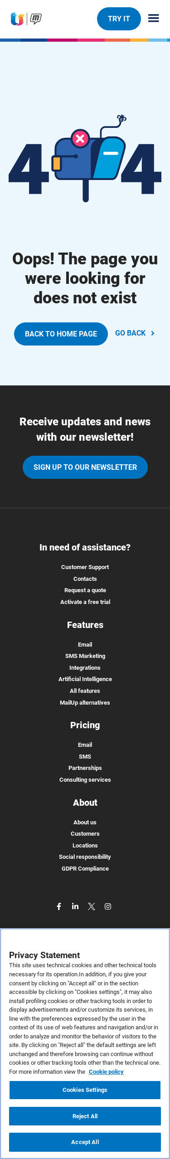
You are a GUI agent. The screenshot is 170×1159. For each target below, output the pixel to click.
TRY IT (118, 18)
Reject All (85, 1116)
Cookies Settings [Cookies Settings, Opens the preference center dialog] (85, 1089)
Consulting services (85, 779)
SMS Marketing (85, 656)
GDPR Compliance (85, 868)
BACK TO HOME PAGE (61, 334)
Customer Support (85, 567)
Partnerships (85, 768)
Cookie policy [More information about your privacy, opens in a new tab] (106, 1071)
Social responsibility (85, 856)
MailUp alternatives (85, 702)
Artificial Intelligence (85, 679)
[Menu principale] (150, 19)
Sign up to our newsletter (85, 467)
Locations (85, 845)
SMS (85, 756)
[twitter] (92, 906)
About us (85, 822)
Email (85, 644)
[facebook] (59, 906)
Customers (85, 833)
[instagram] (108, 906)
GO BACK (135, 333)
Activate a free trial (85, 602)
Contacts (85, 578)
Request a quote (85, 590)
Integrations (85, 667)
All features (85, 690)
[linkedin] (76, 906)
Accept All (84, 1142)
